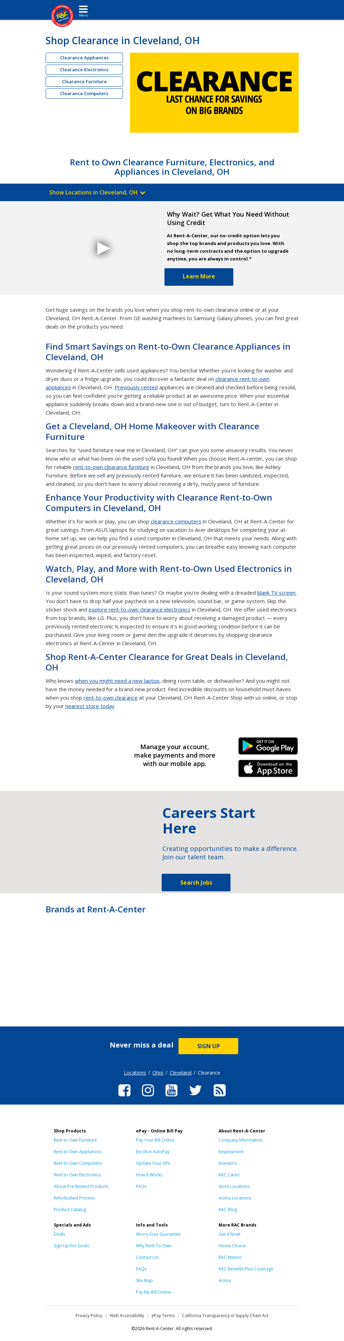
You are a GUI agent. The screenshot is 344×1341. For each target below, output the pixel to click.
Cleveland (181, 1072)
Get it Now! (229, 1234)
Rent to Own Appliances (77, 1152)
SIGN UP (208, 1046)
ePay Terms (163, 1316)
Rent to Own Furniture (75, 1140)
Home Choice (232, 1246)
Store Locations (234, 1186)
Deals (59, 1234)
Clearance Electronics (84, 69)
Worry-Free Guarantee (158, 1234)
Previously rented (136, 387)
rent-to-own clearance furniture (111, 466)
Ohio (157, 1072)
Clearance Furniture (84, 81)
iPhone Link (268, 771)
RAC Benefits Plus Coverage (246, 1269)
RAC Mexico (230, 1257)
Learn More (199, 276)
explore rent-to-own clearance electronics (139, 609)
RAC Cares (229, 1175)
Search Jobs (196, 882)
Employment (231, 1152)
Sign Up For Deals (71, 1246)
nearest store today (90, 705)
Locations (135, 1072)
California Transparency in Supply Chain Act (225, 1316)
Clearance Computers (84, 93)
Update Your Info (153, 1163)
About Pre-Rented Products (81, 1186)
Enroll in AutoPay (152, 1152)
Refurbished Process (74, 1198)
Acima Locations (235, 1198)
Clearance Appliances (84, 57)
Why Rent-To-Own (153, 1246)
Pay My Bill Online (153, 1292)
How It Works (149, 1175)
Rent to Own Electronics (77, 1175)
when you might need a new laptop (117, 680)
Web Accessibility (127, 1316)
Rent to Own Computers (78, 1163)
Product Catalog (70, 1210)
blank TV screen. (277, 592)
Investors (228, 1163)
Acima (225, 1280)
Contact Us (147, 1257)
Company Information (240, 1140)
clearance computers (176, 521)
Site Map (144, 1280)
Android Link (268, 748)
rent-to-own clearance (111, 697)
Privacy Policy (89, 1316)
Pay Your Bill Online (155, 1140)
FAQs (141, 1186)
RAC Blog (228, 1210)
